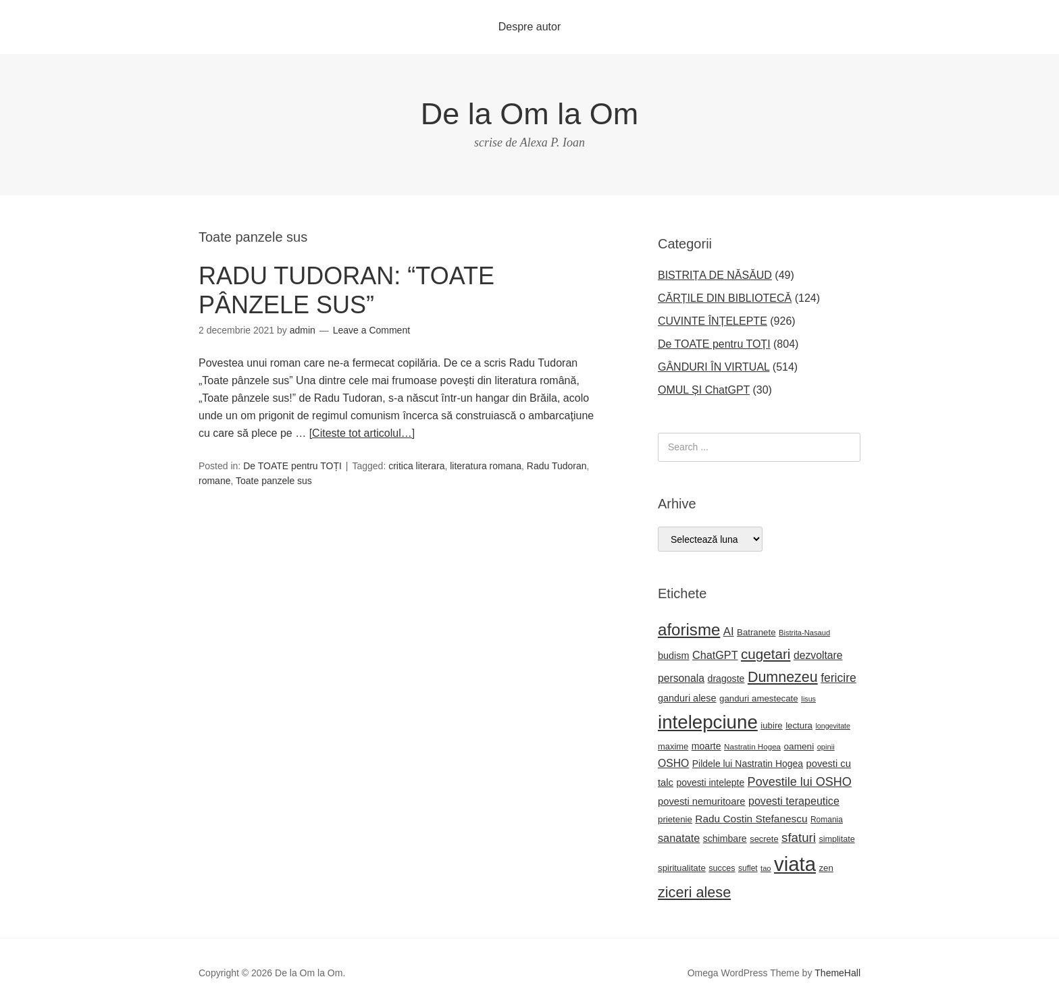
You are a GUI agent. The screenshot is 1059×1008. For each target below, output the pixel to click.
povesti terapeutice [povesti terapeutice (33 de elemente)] (794, 801)
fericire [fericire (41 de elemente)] (838, 678)
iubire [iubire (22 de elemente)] (771, 725)
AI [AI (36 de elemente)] (728, 631)
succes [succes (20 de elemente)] (721, 868)
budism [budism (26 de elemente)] (674, 655)
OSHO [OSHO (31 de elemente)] (673, 763)
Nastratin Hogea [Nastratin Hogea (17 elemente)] (752, 746)
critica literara (416, 465)
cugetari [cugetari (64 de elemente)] (765, 654)
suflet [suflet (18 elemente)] (748, 868)
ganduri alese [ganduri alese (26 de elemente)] (687, 698)
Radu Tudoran (557, 465)
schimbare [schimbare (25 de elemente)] (725, 838)
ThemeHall (837, 972)
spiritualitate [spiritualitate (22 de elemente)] (682, 868)
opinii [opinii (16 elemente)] (826, 747)
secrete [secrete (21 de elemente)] (764, 839)
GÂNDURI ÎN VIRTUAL (713, 367)
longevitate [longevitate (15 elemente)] (832, 726)
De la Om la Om (530, 114)
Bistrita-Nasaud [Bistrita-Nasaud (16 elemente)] (804, 633)
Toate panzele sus (274, 480)
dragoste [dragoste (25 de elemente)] (726, 678)
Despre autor (529, 26)
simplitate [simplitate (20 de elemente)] (836, 839)
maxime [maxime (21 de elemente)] (673, 746)
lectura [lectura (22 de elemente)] (798, 725)
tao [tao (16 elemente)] (765, 868)
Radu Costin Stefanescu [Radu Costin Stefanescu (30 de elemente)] (751, 818)
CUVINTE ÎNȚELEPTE (712, 321)
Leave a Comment (371, 330)
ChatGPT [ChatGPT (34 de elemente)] (715, 655)
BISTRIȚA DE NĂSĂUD (715, 275)
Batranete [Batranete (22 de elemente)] (756, 632)
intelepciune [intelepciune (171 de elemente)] (708, 722)
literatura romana (485, 465)
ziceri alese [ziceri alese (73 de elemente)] (694, 892)
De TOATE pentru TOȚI (292, 465)
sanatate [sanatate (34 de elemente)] (679, 838)
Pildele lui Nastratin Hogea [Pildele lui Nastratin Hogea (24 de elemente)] (747, 763)
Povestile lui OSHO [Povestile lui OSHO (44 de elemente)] (800, 782)
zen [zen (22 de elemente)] (826, 868)
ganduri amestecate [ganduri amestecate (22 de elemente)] (758, 698)
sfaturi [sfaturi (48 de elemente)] (798, 837)
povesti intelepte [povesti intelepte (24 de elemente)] (710, 782)
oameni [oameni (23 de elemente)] (799, 746)
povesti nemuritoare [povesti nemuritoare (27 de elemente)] (702, 801)
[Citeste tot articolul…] (362, 433)
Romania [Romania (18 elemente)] (826, 819)
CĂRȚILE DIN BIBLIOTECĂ (725, 298)
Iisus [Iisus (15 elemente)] (808, 699)
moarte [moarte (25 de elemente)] (706, 746)
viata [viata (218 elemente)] (795, 864)
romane (214, 480)
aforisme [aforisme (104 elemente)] (689, 629)
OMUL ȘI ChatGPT (704, 390)
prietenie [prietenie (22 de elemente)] (675, 819)
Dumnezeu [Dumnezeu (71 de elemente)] (783, 677)
